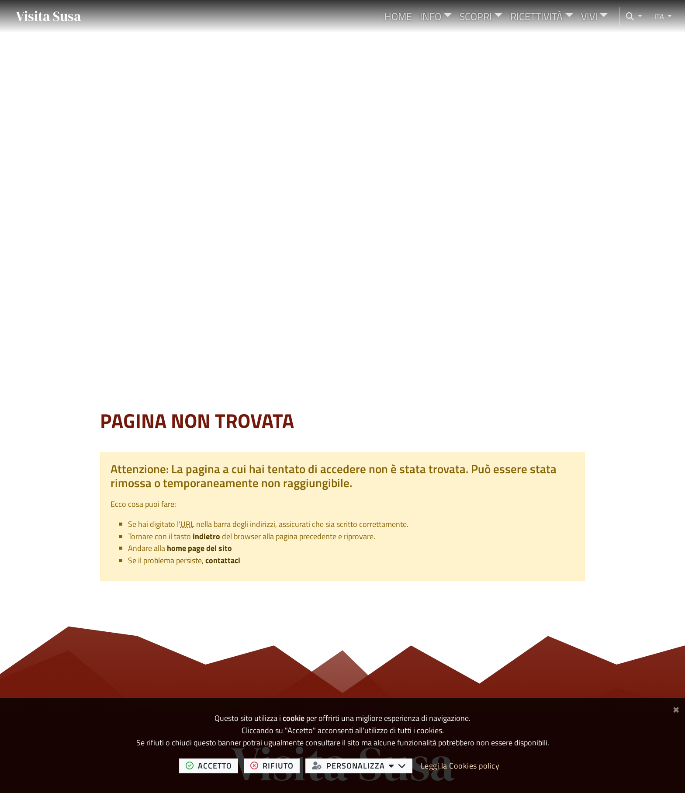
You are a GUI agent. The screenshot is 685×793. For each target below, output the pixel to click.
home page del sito (199, 548)
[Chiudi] (676, 708)
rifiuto (275, 765)
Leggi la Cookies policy (460, 766)
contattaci (222, 560)
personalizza (362, 765)
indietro (206, 536)
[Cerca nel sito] (631, 16)
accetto (212, 765)
